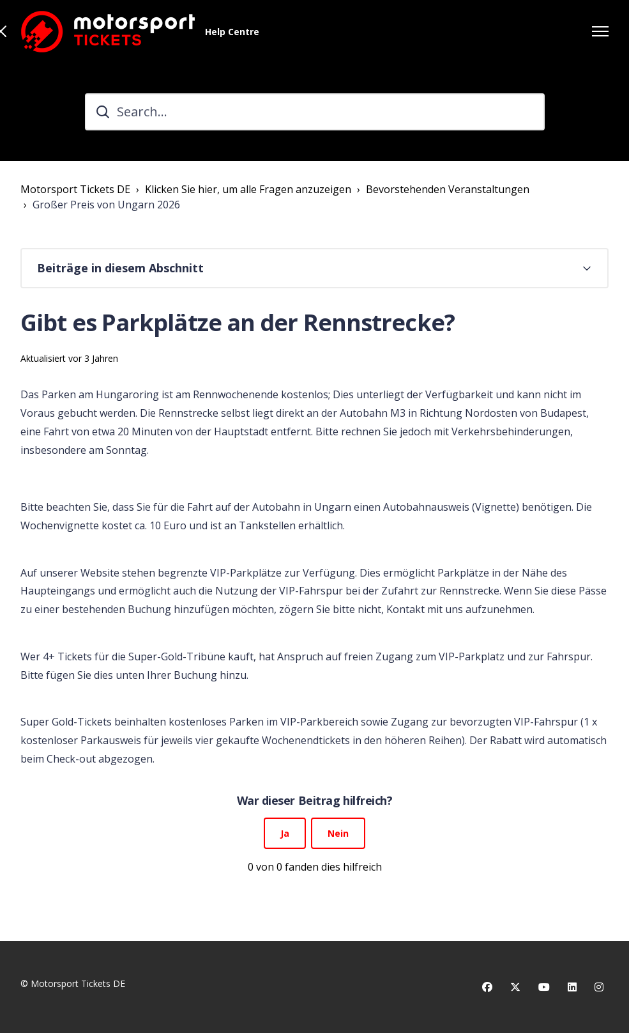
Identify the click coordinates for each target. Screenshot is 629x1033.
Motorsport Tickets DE (75, 189)
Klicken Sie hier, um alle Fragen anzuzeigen (248, 189)
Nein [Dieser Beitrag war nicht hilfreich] (338, 833)
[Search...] (315, 111)
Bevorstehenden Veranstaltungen (447, 189)
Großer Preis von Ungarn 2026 (106, 205)
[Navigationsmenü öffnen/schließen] (600, 31)
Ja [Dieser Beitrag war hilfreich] (284, 833)
